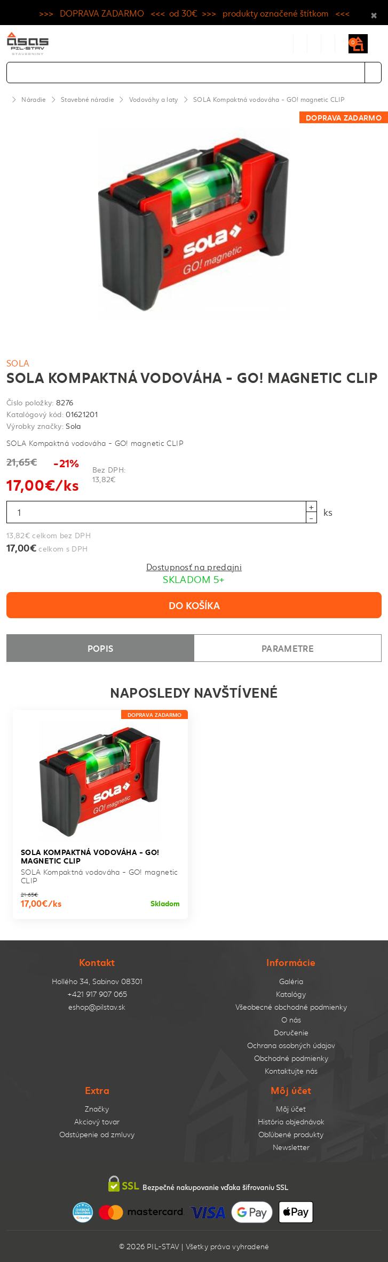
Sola (17, 363)
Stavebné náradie (87, 99)
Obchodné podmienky (291, 1058)
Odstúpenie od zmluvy (96, 1134)
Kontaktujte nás (291, 1071)
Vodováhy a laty (153, 99)
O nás (291, 1020)
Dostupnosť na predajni (194, 566)
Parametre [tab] (288, 648)
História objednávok (291, 1121)
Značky (97, 1109)
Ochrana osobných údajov (291, 1045)
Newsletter (291, 1147)
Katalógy (291, 994)
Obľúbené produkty (290, 1134)
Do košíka (194, 605)
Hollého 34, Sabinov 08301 (97, 981)
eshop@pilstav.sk (96, 1007)
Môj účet (291, 1109)
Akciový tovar (97, 1121)
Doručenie (291, 1032)
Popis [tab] (101, 648)
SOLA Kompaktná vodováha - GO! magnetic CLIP (268, 99)
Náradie (33, 99)
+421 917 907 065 (97, 994)
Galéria (291, 981)
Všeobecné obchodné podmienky (291, 1007)
